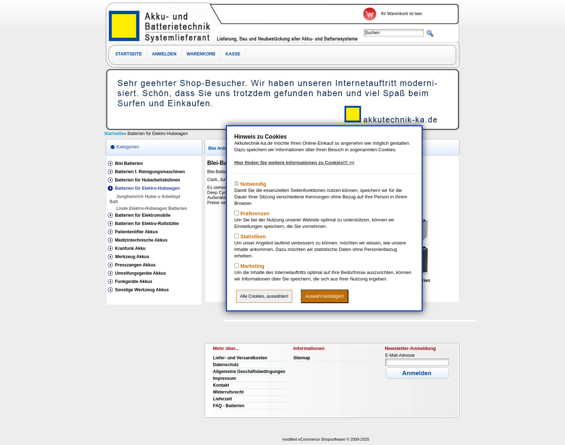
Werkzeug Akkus (132, 256)
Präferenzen (254, 213)
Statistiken (252, 236)
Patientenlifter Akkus (136, 231)
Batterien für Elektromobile (142, 215)
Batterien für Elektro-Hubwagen (147, 188)
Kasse (233, 54)
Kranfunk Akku (130, 248)
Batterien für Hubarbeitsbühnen (147, 180)
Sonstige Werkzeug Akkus (142, 289)
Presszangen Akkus (135, 265)
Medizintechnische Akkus (141, 240)
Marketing (251, 266)
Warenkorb (201, 54)
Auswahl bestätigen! (324, 296)
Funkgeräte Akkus (133, 281)
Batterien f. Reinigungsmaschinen (150, 171)
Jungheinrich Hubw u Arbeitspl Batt (145, 199)
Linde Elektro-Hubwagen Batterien (151, 208)
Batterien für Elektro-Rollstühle (147, 223)
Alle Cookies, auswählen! (264, 296)
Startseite (128, 54)
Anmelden (164, 54)
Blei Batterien (129, 163)
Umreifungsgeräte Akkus (140, 273)
